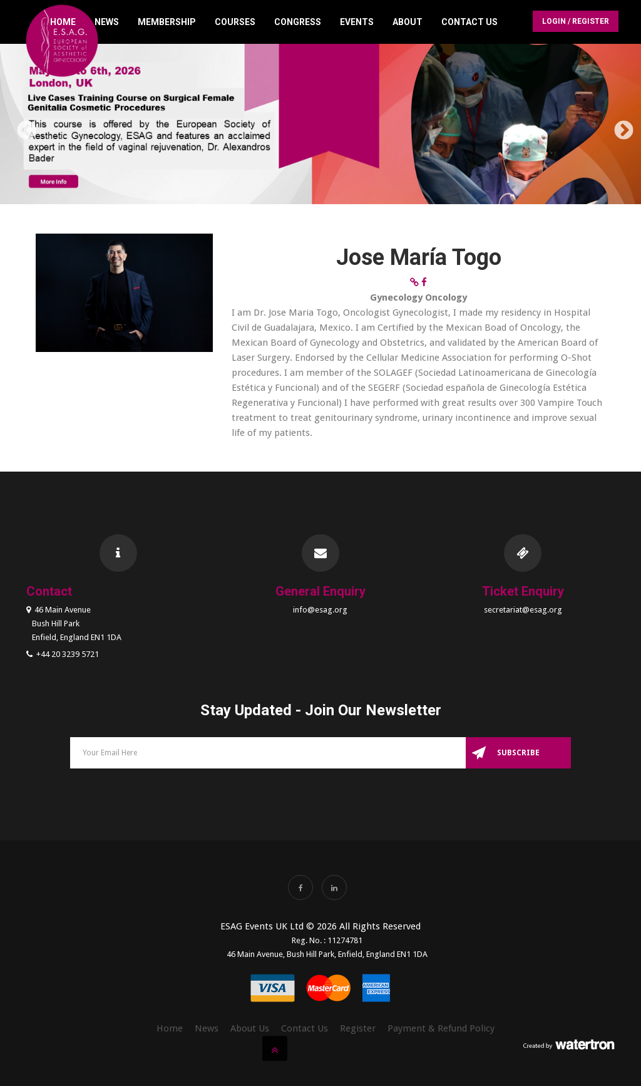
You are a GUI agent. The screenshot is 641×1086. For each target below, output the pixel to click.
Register (358, 1028)
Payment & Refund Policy (441, 1028)
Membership (167, 22)
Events (357, 22)
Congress (297, 22)
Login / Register (575, 21)
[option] (320, 126)
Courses (235, 22)
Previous (22, 126)
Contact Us (469, 22)
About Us (249, 1028)
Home (63, 22)
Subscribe (518, 752)
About (407, 22)
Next (619, 126)
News (107, 22)
